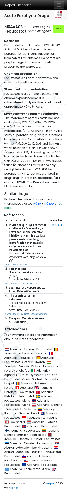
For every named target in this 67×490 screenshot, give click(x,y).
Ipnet (14, 488)
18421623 (56, 225)
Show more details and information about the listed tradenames (30, 337)
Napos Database (18, 5)
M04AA (49, 203)
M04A (37, 203)
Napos (50, 483)
